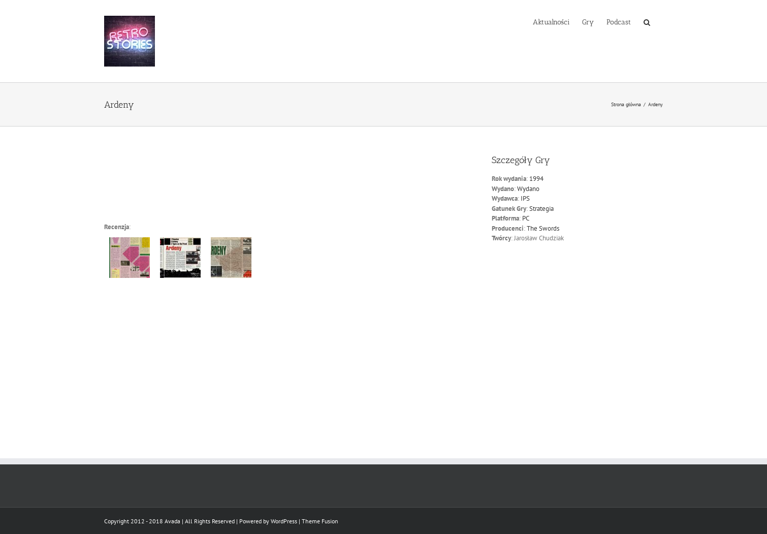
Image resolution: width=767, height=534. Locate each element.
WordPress (284, 521)
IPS (525, 198)
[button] (647, 21)
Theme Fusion (320, 521)
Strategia (541, 208)
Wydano (528, 188)
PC (525, 218)
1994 (536, 178)
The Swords (543, 228)
